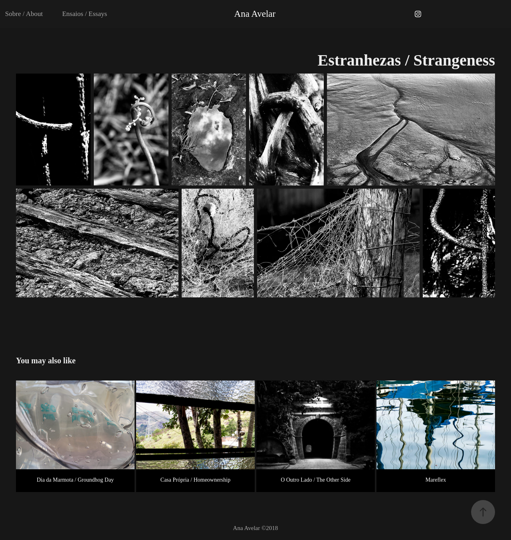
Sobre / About (24, 14)
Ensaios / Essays (84, 14)
